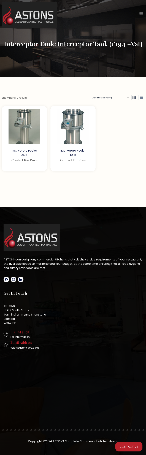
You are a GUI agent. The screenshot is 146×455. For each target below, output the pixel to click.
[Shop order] (110, 97)
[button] (141, 13)
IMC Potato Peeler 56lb (73, 153)
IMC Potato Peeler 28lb (24, 153)
